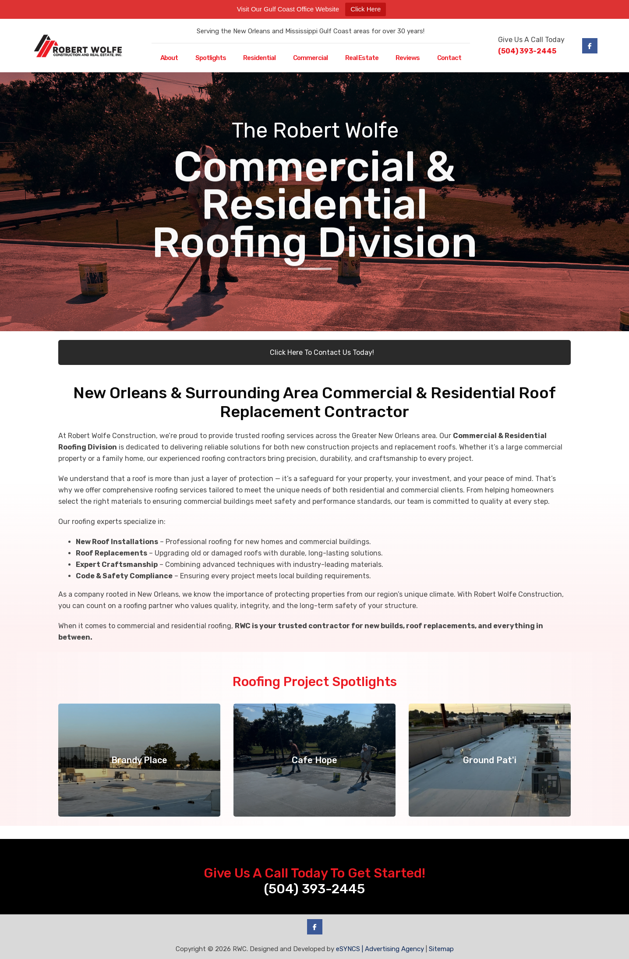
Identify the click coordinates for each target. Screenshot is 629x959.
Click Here (365, 9)
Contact (449, 58)
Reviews (408, 58)
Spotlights (210, 58)
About (169, 58)
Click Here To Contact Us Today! (314, 352)
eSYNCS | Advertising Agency (380, 949)
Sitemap (441, 949)
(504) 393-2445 (527, 51)
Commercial (310, 58)
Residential (259, 58)
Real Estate (361, 58)
